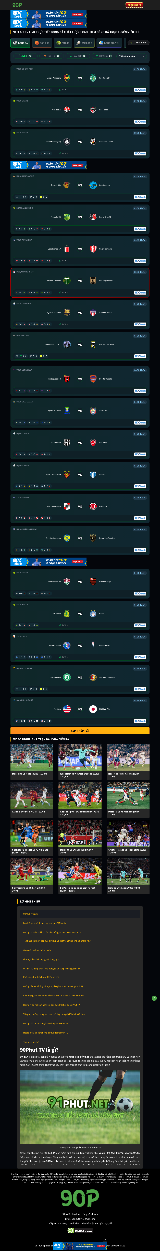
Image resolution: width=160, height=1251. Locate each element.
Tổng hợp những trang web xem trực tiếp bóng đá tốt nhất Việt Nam (54, 1014)
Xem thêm (80, 731)
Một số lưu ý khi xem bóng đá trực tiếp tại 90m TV (45, 1032)
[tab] (20, 43)
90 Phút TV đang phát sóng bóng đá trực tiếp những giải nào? (51, 968)
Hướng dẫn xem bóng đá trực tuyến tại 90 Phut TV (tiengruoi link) (53, 986)
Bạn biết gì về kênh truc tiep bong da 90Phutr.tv (44, 923)
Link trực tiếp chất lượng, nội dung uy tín (41, 959)
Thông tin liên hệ (31, 1042)
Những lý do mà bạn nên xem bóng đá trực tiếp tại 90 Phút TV (51, 1004)
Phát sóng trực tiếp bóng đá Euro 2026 (40, 977)
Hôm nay (104, 55)
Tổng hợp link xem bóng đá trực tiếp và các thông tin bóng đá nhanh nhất (57, 940)
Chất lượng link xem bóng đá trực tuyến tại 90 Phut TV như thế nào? (54, 995)
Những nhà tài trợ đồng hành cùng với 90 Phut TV (45, 1023)
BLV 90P (78, 55)
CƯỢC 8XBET (134, 5)
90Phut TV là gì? (30, 913)
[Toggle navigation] (147, 5)
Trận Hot (51, 55)
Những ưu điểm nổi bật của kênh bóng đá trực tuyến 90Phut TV (52, 932)
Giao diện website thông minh (37, 950)
